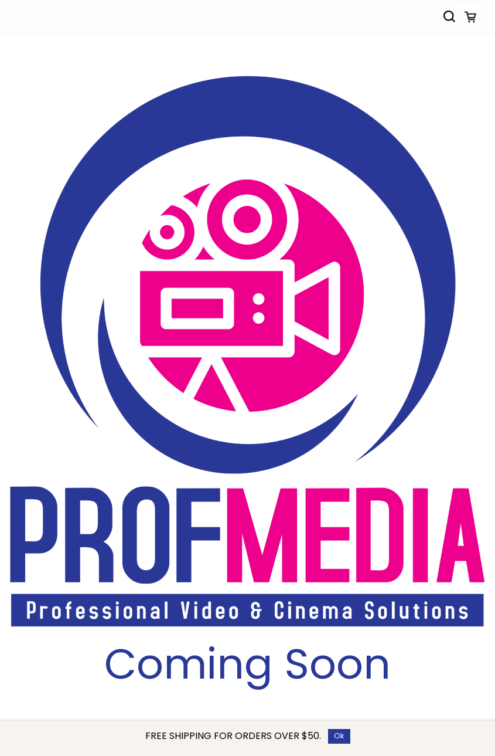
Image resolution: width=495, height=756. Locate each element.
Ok (339, 735)
